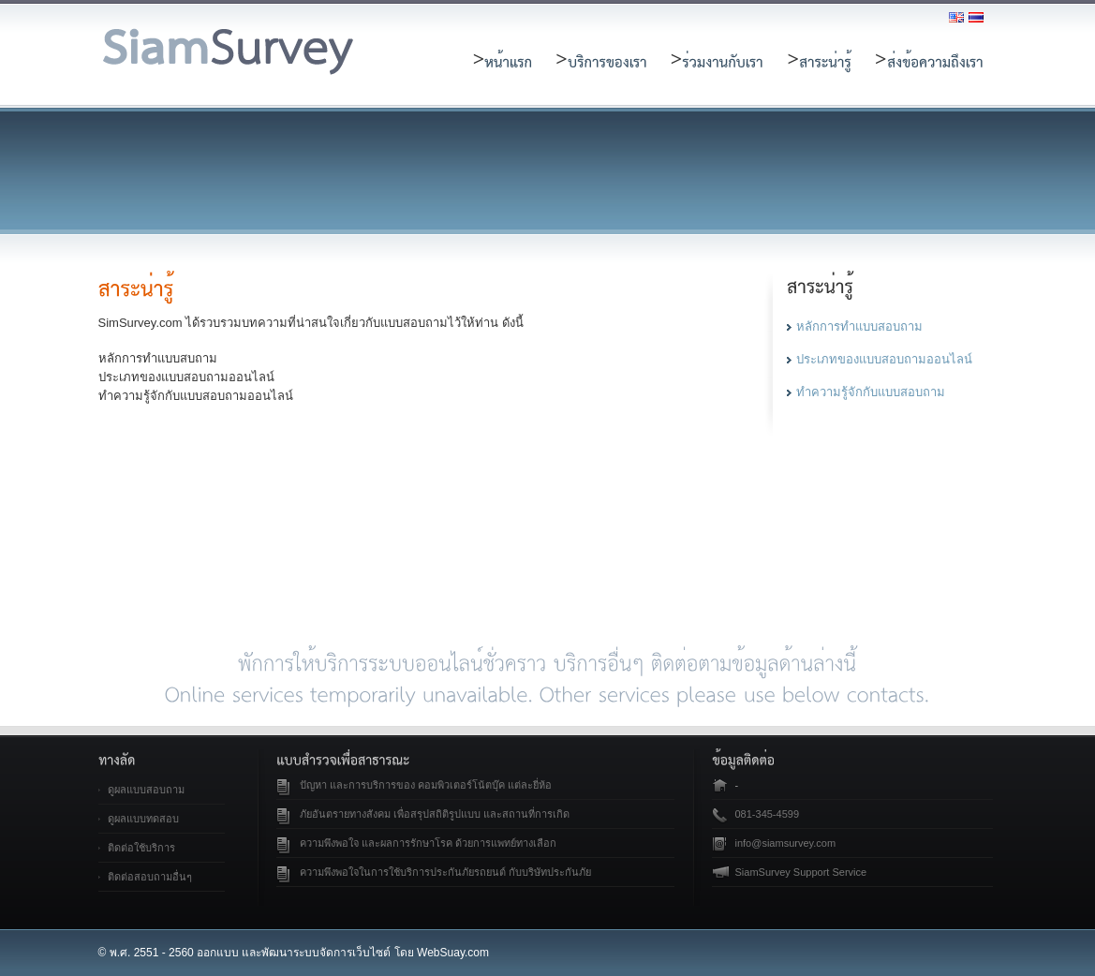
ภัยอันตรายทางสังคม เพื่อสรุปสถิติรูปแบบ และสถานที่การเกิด (435, 814)
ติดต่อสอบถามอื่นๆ (150, 876)
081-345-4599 (767, 814)
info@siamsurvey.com (785, 843)
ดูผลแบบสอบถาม (146, 789)
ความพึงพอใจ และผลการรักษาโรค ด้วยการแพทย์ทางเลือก (428, 843)
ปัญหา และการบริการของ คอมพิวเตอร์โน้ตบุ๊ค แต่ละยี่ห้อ (426, 785)
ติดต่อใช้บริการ (141, 847)
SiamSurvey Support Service (801, 872)
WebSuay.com (453, 952)
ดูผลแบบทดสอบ (143, 818)
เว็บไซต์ (371, 952)
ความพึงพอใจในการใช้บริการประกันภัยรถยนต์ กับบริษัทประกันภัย (445, 872)
